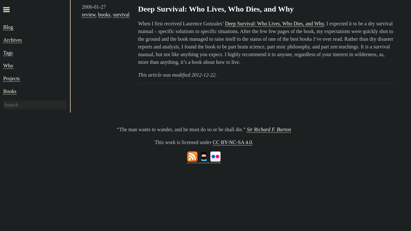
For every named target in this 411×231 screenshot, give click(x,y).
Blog (8, 27)
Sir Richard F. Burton (269, 129)
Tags (8, 53)
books (104, 14)
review (89, 14)
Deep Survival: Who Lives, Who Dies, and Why (216, 9)
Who (8, 65)
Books (9, 91)
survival (121, 14)
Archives (12, 40)
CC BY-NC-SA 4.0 (232, 142)
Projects (11, 78)
